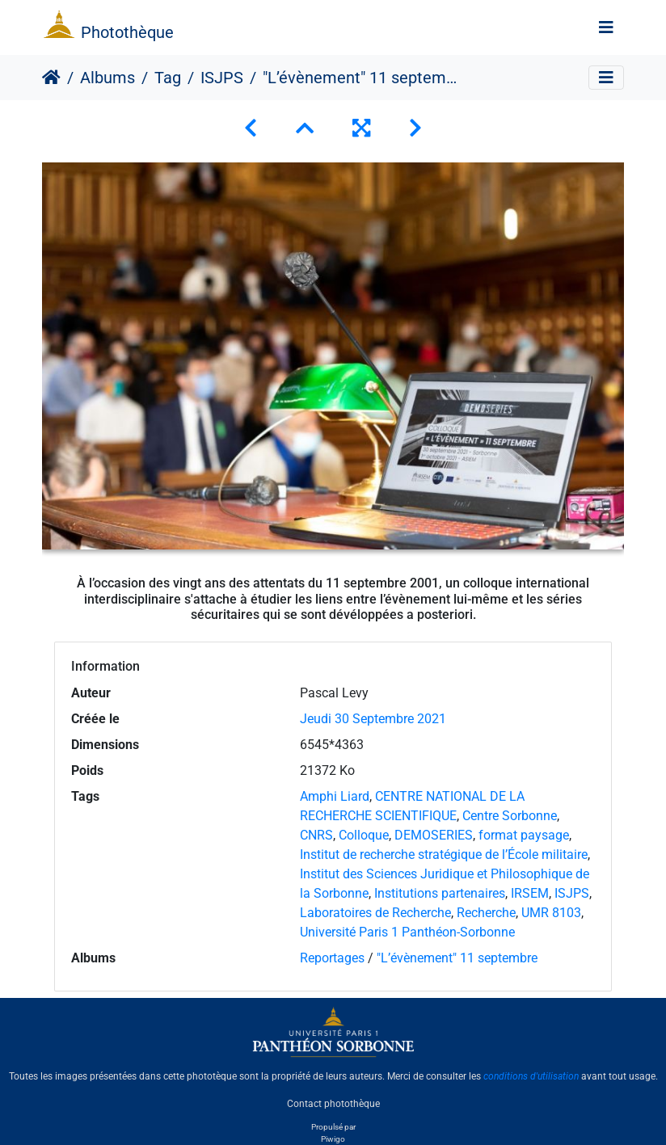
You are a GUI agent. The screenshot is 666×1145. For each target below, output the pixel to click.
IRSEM (530, 893)
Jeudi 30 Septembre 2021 (373, 718)
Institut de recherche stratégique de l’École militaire (444, 854)
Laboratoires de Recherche (375, 912)
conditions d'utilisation (531, 1076)
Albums (107, 77)
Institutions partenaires (439, 893)
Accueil (51, 77)
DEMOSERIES (433, 835)
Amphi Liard (334, 796)
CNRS (316, 835)
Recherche (486, 912)
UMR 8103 (551, 912)
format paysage (523, 835)
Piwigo (333, 1138)
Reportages (332, 958)
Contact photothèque (333, 1103)
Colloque (364, 835)
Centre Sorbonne (509, 815)
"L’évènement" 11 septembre (457, 958)
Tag (167, 77)
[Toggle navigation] (606, 27)
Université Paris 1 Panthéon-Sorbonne (407, 932)
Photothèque (127, 32)
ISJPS (221, 77)
